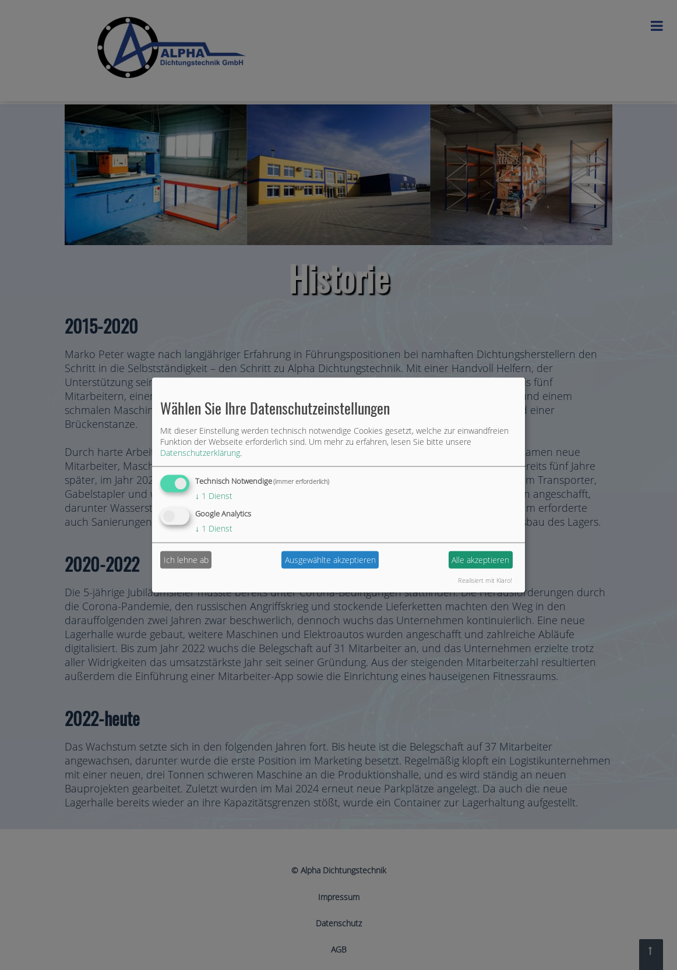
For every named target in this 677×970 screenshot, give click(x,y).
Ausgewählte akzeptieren (330, 559)
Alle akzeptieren (480, 559)
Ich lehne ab (186, 559)
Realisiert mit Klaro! (485, 579)
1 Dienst (213, 495)
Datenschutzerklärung (200, 452)
